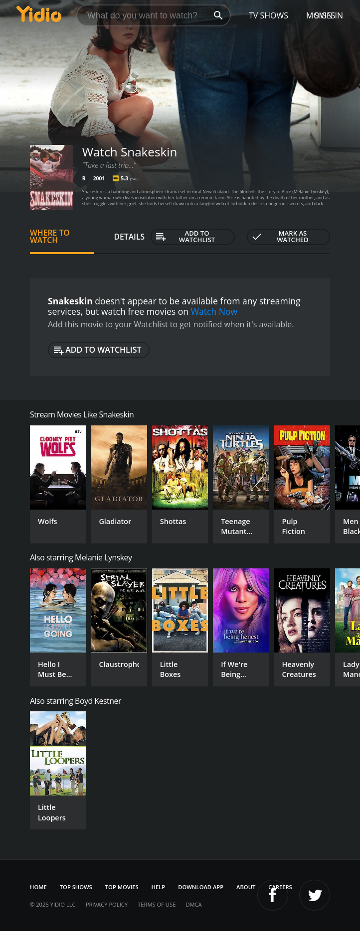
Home (38, 887)
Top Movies (122, 887)
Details (129, 236)
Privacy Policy (107, 904)
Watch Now (214, 311)
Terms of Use (157, 904)
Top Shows (76, 887)
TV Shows (268, 15)
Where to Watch (50, 236)
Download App (200, 887)
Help (159, 887)
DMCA (193, 904)
